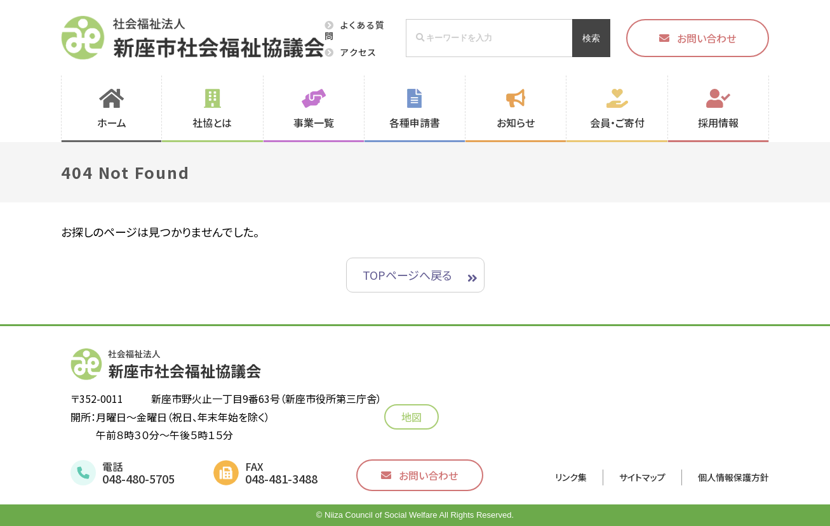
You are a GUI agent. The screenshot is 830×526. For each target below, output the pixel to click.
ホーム (111, 122)
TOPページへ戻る (407, 274)
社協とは (212, 122)
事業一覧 (313, 122)
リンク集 (571, 477)
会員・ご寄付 (617, 122)
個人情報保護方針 (733, 477)
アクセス (358, 52)
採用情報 (718, 122)
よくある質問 (355, 30)
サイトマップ (642, 477)
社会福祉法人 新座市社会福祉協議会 (193, 38)
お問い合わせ (706, 38)
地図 (415, 416)
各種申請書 (414, 122)
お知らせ (516, 122)
